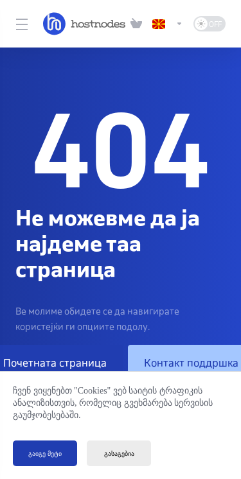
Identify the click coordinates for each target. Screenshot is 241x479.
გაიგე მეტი (45, 453)
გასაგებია (119, 453)
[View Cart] (136, 23)
